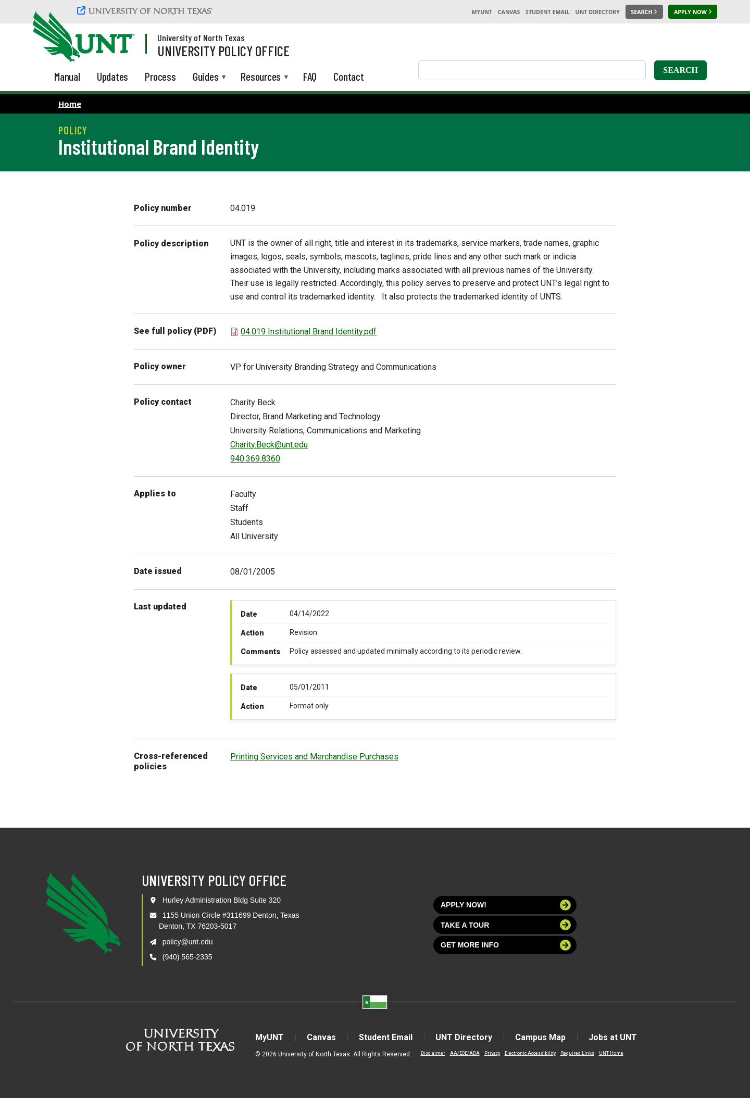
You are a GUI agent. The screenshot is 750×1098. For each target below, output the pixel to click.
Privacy (492, 1053)
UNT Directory (598, 12)
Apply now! (506, 905)
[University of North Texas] (146, 10)
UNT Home (611, 1053)
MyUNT (481, 12)
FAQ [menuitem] (310, 76)
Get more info (506, 945)
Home (69, 103)
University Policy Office (223, 50)
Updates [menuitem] (113, 76)
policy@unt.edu (187, 942)
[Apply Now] (692, 12)
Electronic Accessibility (530, 1053)
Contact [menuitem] (348, 76)
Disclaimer (433, 1053)
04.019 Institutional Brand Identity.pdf (309, 331)
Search (680, 70)
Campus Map (540, 1037)
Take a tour (506, 924)
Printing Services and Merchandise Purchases (314, 757)
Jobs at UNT (613, 1037)
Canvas (509, 12)
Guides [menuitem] (206, 77)
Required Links (577, 1053)
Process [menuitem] (160, 76)
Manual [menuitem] (67, 76)
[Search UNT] (644, 12)
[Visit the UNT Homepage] (118, 37)
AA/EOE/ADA (465, 1053)
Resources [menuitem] (261, 77)
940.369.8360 (255, 459)
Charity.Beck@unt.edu (269, 445)
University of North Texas (200, 37)
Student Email (548, 12)
